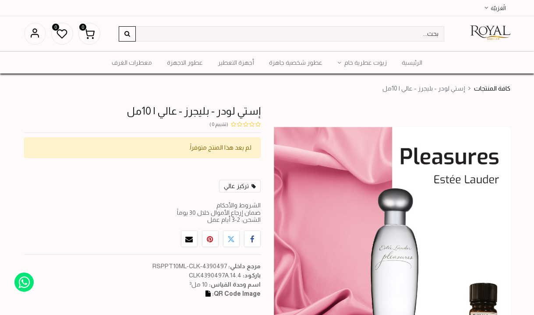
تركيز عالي (236, 185)
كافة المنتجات (492, 88)
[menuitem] (412, 63)
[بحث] (127, 34)
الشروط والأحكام (238, 205)
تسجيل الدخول (35, 34)
